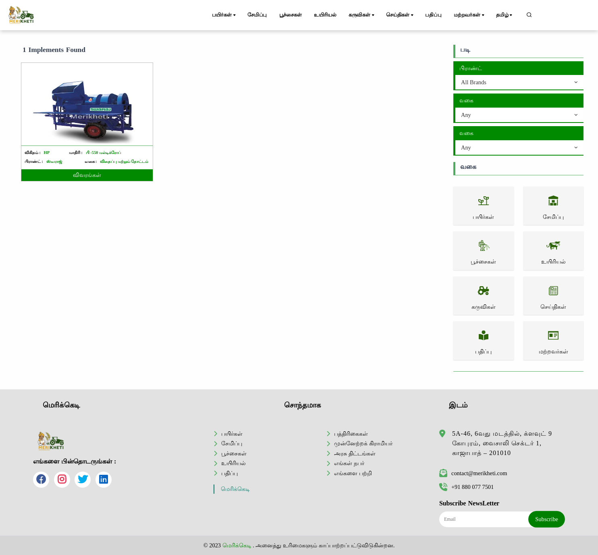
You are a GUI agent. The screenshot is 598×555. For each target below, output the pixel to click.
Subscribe (546, 519)
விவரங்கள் (87, 175)
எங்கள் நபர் (349, 463)
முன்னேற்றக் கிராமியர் (363, 443)
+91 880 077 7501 (466, 487)
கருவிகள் (362, 15)
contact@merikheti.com (473, 473)
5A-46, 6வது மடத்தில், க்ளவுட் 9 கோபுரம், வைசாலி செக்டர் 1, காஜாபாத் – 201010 (502, 443)
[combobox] (519, 82)
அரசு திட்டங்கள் (355, 453)
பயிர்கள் (224, 15)
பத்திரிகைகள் (351, 433)
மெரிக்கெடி (235, 489)
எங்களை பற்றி (353, 473)
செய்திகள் (400, 15)
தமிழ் (504, 15)
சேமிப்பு (257, 15)
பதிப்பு (433, 15)
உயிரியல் (325, 15)
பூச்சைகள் (290, 15)
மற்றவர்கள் (470, 15)
